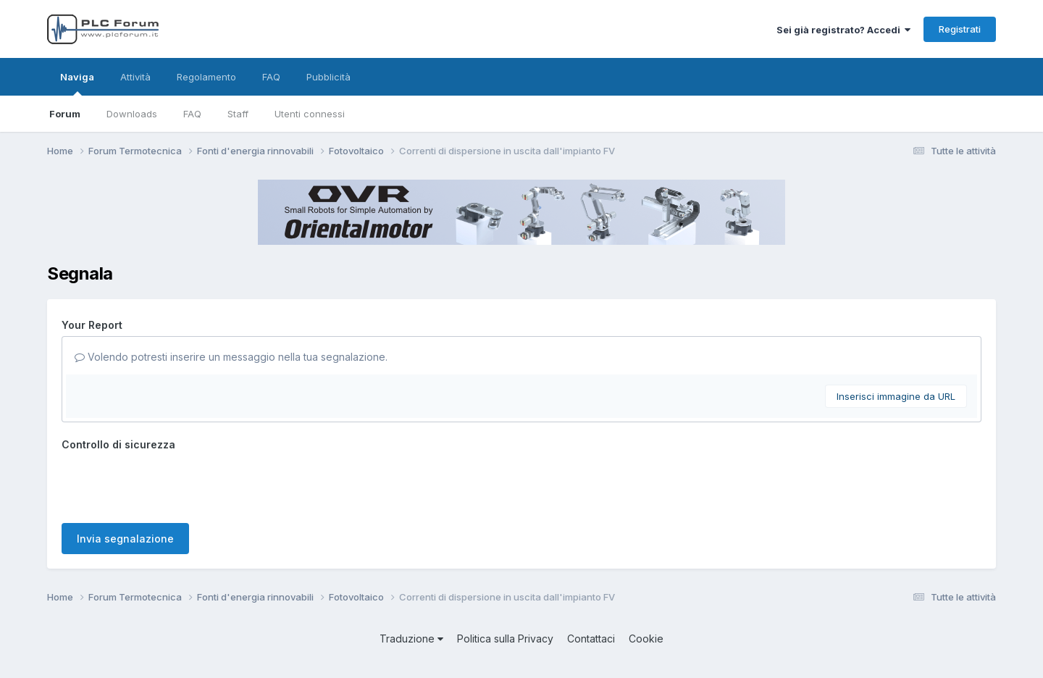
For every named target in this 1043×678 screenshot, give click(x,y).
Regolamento (206, 77)
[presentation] (172, 484)
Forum (64, 114)
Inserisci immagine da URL (896, 396)
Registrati (960, 29)
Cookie (646, 638)
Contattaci (591, 638)
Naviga (77, 83)
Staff (237, 114)
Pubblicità (328, 77)
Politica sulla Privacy (505, 638)
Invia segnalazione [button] (125, 538)
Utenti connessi (310, 114)
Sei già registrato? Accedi (843, 29)
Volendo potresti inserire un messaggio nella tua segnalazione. (231, 357)
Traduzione (411, 638)
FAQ (192, 114)
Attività (135, 77)
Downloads (131, 114)
